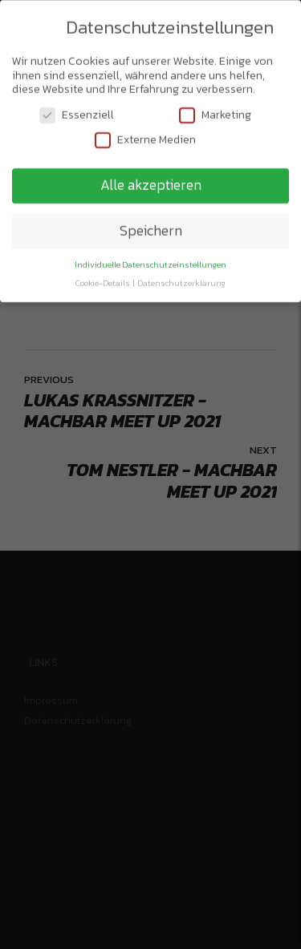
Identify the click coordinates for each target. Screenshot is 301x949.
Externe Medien (145, 137)
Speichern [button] (151, 228)
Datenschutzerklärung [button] (181, 280)
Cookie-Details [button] (103, 280)
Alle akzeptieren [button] (150, 182)
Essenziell (76, 112)
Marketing (215, 112)
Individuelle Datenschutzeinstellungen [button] (150, 262)
